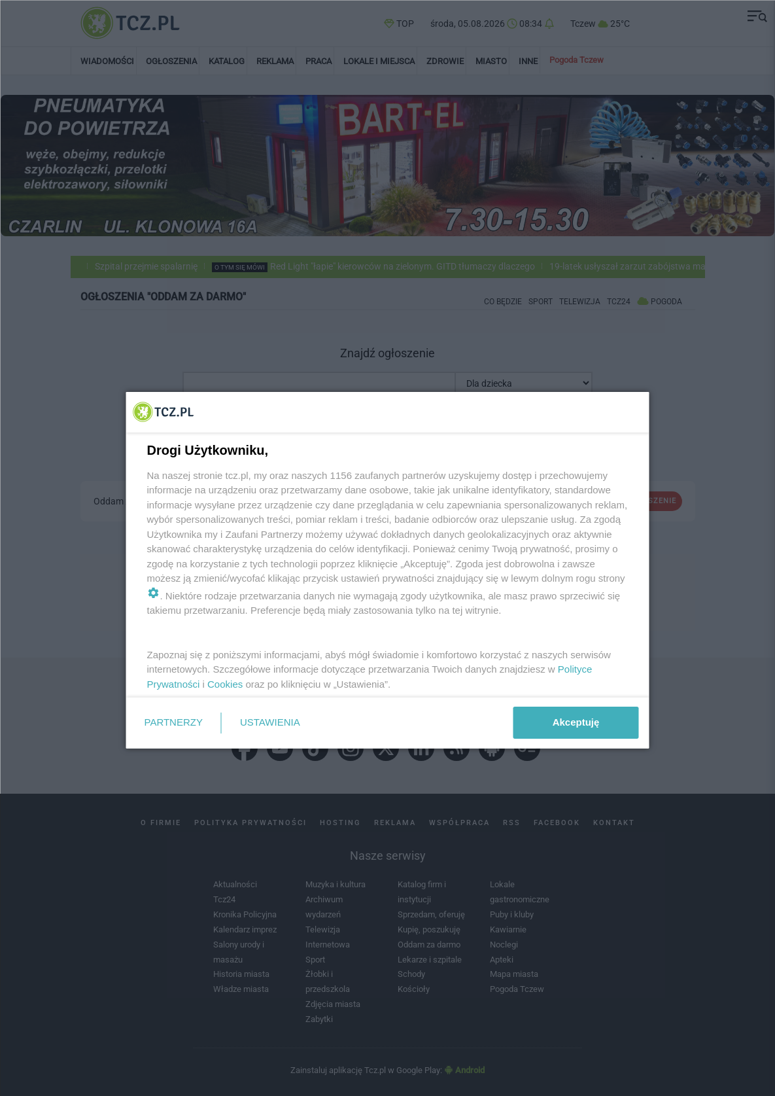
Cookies (225, 684)
